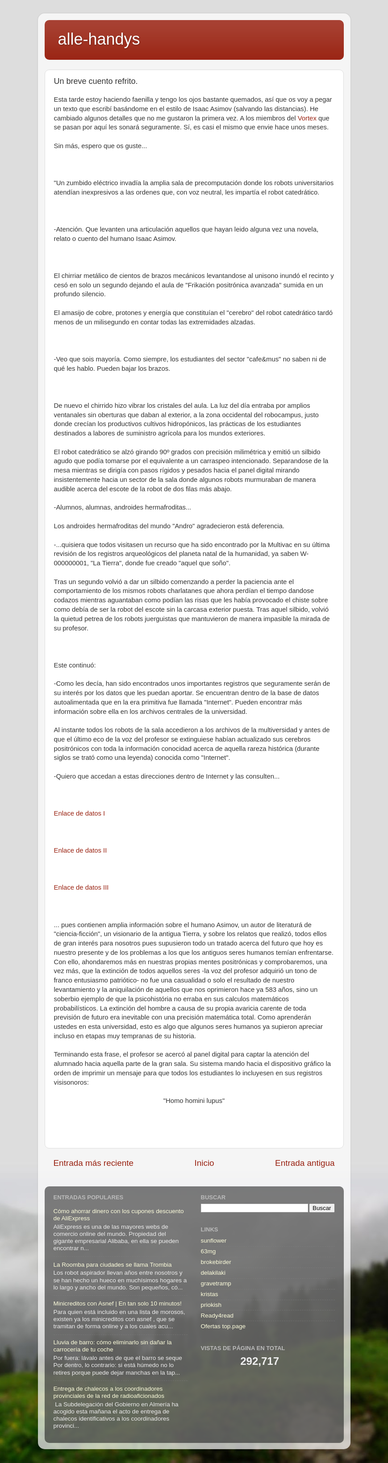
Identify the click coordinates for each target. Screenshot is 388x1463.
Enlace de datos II (80, 850)
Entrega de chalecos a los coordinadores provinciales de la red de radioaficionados (109, 1392)
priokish (211, 1304)
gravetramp (216, 1283)
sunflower (214, 1240)
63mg (208, 1251)
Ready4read (217, 1315)
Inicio (204, 1163)
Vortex (307, 118)
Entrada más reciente (94, 1163)
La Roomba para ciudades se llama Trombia (113, 1264)
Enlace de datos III (81, 887)
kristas (209, 1294)
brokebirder (216, 1262)
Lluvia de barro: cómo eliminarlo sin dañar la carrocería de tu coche (113, 1346)
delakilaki (213, 1272)
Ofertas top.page (223, 1326)
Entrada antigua (304, 1163)
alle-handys (99, 39)
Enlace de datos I (79, 813)
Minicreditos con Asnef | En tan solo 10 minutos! (118, 1303)
